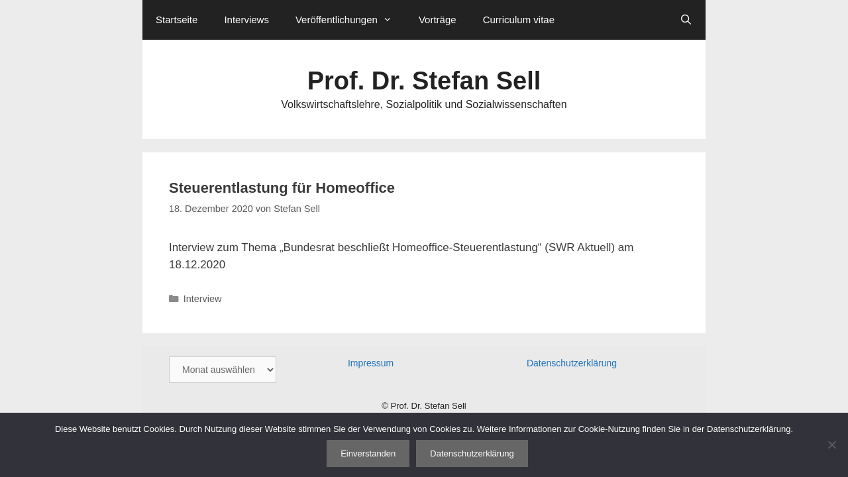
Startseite (176, 19)
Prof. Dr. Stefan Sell (424, 81)
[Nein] (831, 444)
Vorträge (437, 19)
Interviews (246, 19)
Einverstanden (368, 453)
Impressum (371, 363)
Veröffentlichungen (350, 20)
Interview (203, 298)
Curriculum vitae (519, 19)
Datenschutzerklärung (572, 363)
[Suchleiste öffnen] (686, 20)
